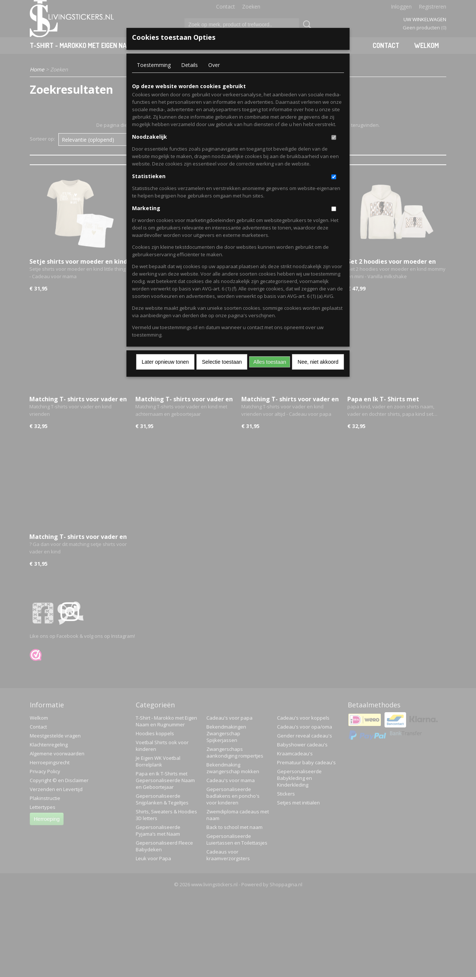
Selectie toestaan (222, 362)
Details (189, 64)
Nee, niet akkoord (318, 362)
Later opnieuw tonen (165, 362)
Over (214, 64)
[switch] (333, 137)
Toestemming (154, 64)
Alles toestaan (269, 362)
